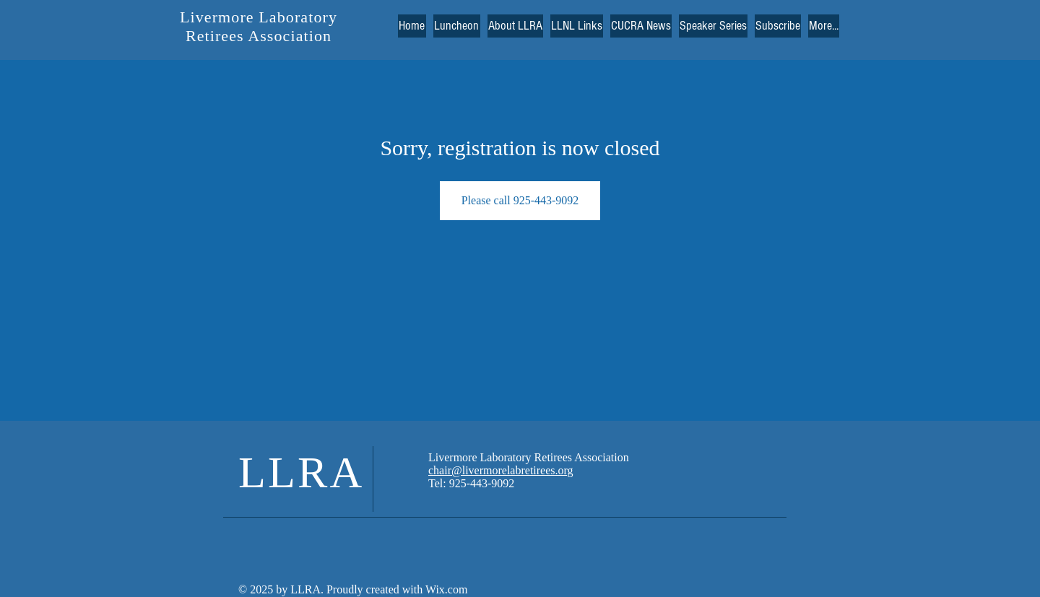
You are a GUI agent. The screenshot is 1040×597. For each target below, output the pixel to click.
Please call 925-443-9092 (520, 200)
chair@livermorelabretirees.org (500, 470)
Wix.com (444, 589)
